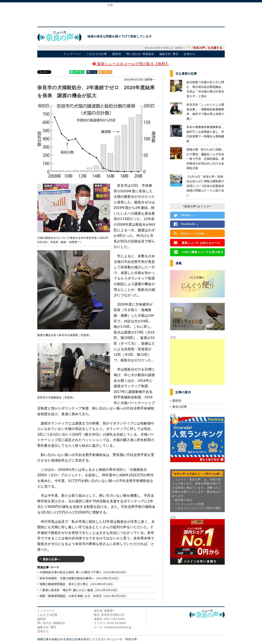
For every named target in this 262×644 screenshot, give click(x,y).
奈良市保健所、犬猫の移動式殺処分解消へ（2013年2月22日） (80, 578)
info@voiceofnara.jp (117, 627)
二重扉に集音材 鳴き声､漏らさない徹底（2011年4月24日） (79, 590)
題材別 (116, 53)
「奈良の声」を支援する (206, 47)
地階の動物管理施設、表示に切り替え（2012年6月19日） (77, 584)
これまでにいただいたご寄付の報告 (198, 508)
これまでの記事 (96, 53)
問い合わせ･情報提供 (140, 53)
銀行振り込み (183, 499)
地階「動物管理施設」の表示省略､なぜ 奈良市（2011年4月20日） (83, 595)
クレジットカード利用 (189, 504)
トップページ (72, 53)
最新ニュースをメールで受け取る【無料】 (131, 64)
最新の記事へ (51, 559)
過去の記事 (179, 406)
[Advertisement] (131, 14)
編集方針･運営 (168, 53)
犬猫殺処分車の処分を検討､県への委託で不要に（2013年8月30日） (83, 572)
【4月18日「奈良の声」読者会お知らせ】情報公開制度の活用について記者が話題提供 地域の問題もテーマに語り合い (206, 186)
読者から (190, 53)
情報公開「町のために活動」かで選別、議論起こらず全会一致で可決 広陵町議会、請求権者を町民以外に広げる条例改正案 (205, 159)
